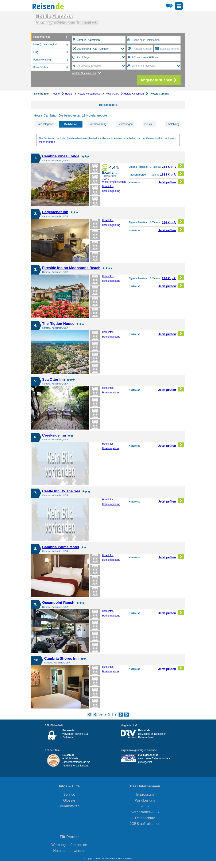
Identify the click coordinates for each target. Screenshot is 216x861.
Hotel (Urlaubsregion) (45, 44)
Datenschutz (145, 818)
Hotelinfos (107, 186)
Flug (35, 52)
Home (56, 93)
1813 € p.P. (172, 173)
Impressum (145, 794)
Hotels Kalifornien (134, 93)
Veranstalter (69, 806)
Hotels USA (111, 93)
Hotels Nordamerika (89, 93)
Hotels (68, 93)
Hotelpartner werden (69, 851)
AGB (145, 806)
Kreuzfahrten (40, 67)
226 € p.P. (173, 221)
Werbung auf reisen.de (69, 845)
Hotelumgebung (111, 191)
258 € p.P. (173, 165)
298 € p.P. (173, 277)
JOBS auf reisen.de (145, 824)
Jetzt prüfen (171, 181)
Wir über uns (145, 800)
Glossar (69, 800)
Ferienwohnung (42, 59)
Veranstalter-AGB (145, 812)
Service (69, 794)
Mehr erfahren (47, 141)
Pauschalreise (41, 36)
